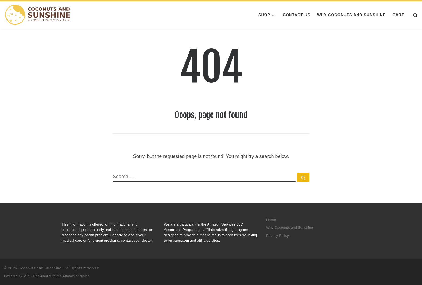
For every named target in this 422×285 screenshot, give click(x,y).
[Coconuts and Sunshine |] (37, 15)
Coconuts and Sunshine (39, 268)
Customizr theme (76, 275)
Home (271, 220)
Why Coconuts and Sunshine (289, 228)
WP (26, 275)
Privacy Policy (277, 236)
